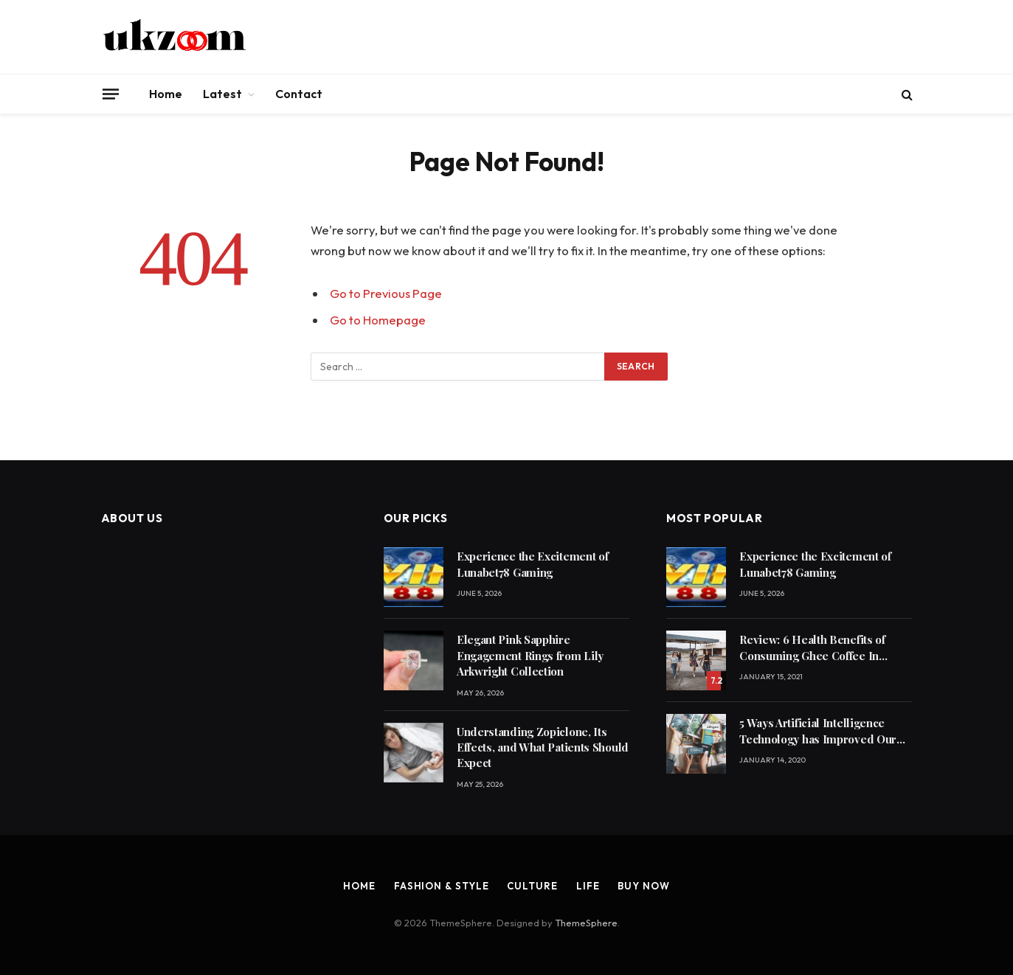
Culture (532, 886)
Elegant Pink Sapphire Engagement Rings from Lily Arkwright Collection (530, 655)
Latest (222, 93)
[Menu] (110, 94)
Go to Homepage (378, 319)
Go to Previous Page (386, 293)
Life (588, 886)
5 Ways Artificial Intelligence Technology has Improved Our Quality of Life (817, 731)
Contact (298, 93)
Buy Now (643, 886)
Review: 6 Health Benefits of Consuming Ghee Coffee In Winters (812, 648)
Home (165, 93)
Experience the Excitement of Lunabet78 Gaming (533, 564)
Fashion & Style (441, 886)
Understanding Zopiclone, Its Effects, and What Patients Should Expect (543, 747)
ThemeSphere (586, 923)
